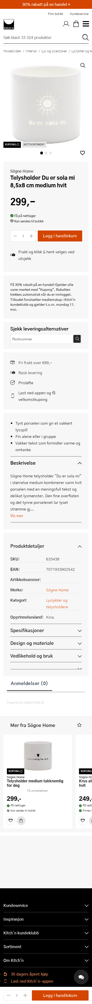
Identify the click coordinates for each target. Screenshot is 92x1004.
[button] (82, 153)
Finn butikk (55, 14)
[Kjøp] (21, 820)
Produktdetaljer (27, 545)
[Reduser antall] (15, 236)
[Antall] (23, 236)
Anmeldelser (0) (29, 683)
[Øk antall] (31, 236)
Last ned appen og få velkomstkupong (36, 396)
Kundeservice (79, 14)
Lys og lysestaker (54, 50)
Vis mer (16, 515)
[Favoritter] (10, 820)
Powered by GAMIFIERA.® (25, 702)
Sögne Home (21, 171)
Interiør (31, 50)
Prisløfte (25, 382)
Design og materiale (32, 643)
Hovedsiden (12, 50)
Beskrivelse (23, 462)
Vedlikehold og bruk (31, 655)
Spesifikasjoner (27, 630)
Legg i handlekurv (60, 236)
